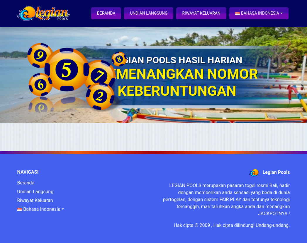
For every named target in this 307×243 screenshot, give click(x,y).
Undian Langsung (148, 13)
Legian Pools (276, 172)
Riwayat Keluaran (201, 13)
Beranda (106, 13)
